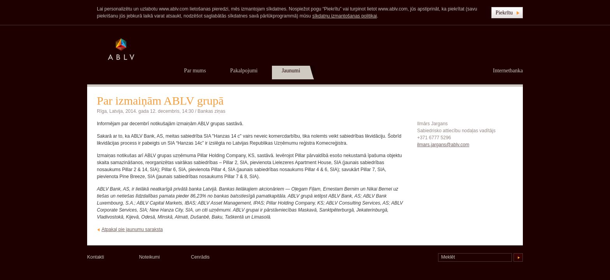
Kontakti (95, 257)
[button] (507, 12)
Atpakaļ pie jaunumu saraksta (132, 229)
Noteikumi (149, 257)
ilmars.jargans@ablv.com (443, 144)
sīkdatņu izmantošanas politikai (344, 16)
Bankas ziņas (211, 111)
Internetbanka (508, 71)
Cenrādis (200, 257)
